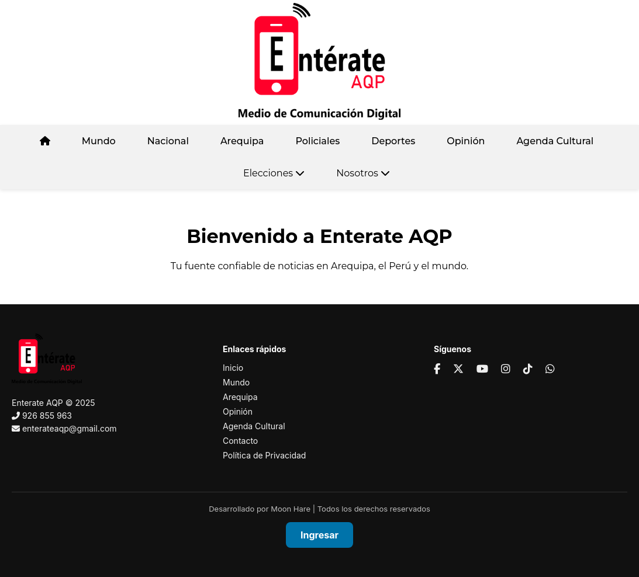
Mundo (99, 141)
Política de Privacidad (264, 455)
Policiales (317, 141)
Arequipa (242, 141)
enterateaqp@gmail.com (69, 428)
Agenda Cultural (554, 141)
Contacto (240, 441)
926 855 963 (47, 415)
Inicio (233, 368)
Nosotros (363, 173)
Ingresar (319, 535)
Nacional (168, 141)
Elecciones (274, 173)
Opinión (466, 141)
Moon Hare (290, 508)
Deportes (393, 141)
